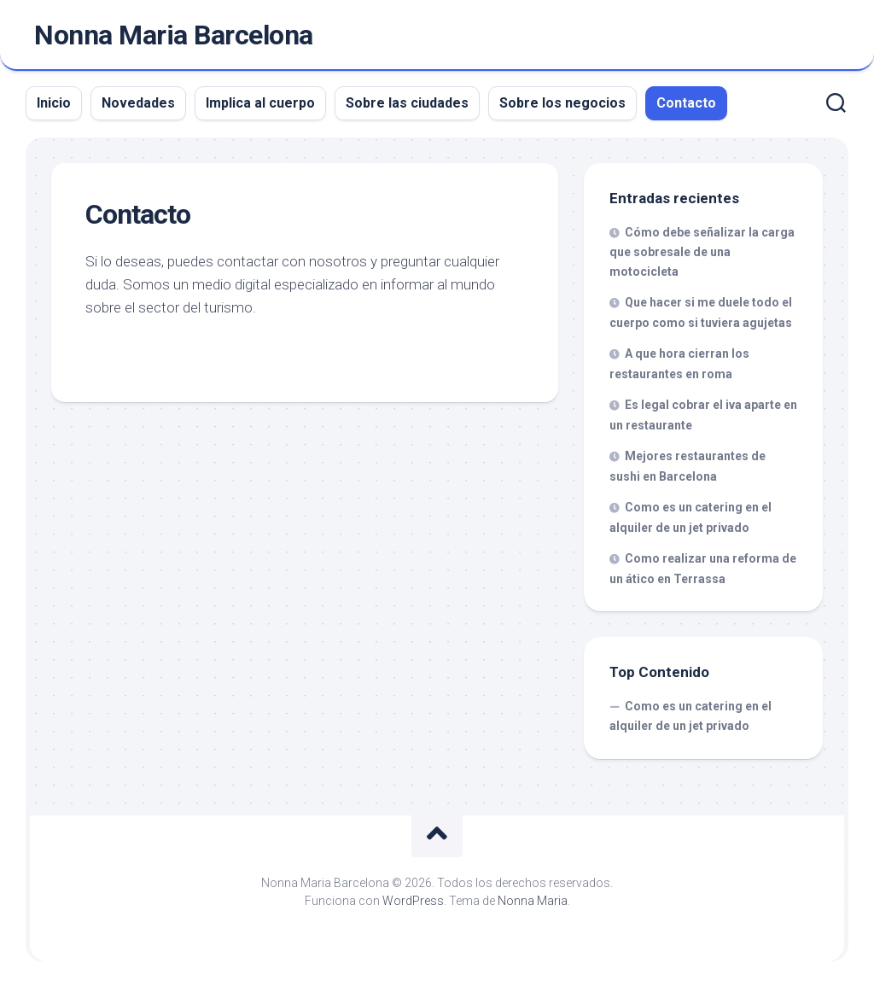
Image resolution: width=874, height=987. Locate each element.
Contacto (686, 103)
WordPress (413, 901)
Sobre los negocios (562, 103)
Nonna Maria (533, 901)
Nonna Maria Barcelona (173, 35)
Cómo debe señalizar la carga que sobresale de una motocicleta (702, 251)
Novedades (138, 103)
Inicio (54, 103)
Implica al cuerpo (260, 103)
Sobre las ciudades (407, 103)
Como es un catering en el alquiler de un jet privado (690, 716)
